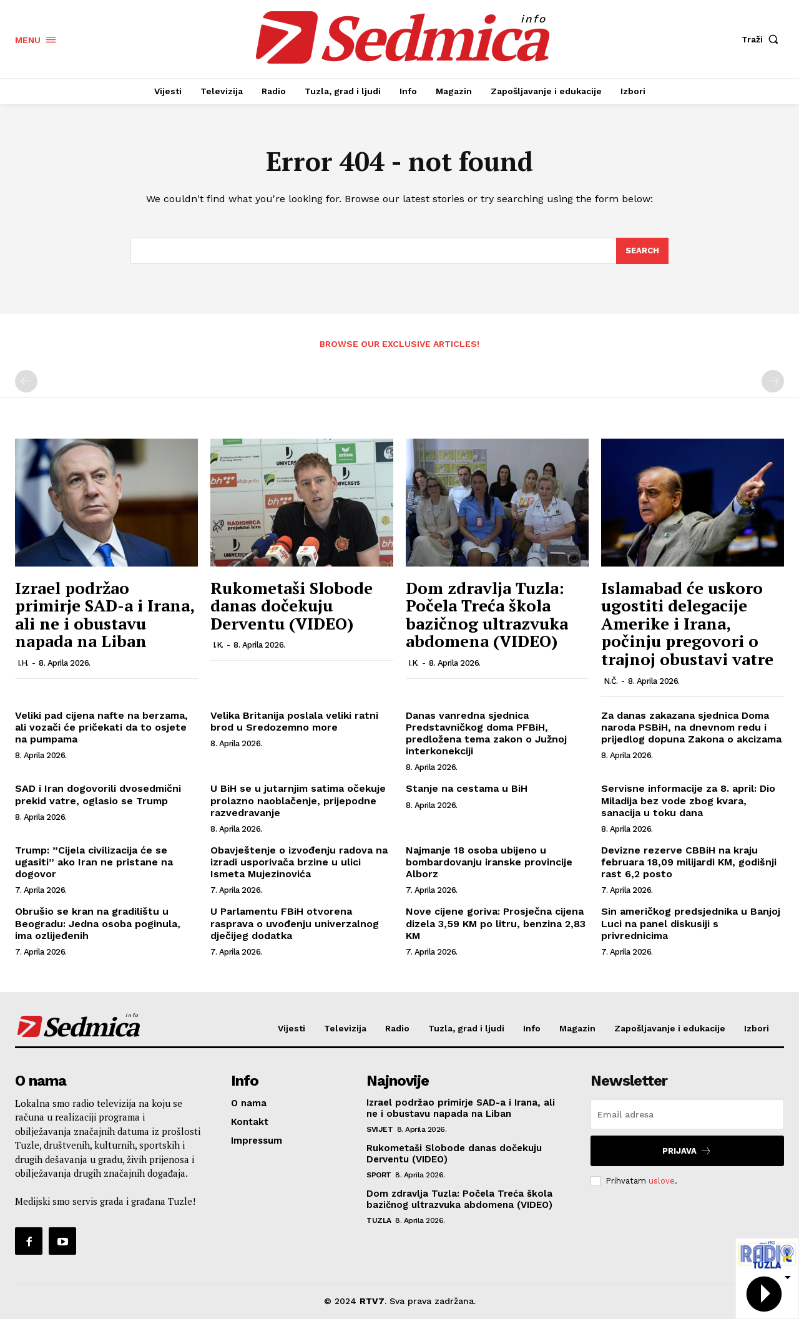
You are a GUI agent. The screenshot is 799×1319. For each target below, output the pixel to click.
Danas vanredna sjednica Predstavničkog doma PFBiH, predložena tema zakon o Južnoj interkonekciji (486, 733)
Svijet (379, 1129)
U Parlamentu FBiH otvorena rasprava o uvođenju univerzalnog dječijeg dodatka (294, 923)
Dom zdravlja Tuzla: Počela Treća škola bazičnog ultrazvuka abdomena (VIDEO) (487, 614)
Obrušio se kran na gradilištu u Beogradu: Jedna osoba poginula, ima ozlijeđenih (97, 923)
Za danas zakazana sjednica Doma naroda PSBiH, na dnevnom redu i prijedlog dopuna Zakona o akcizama (691, 727)
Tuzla (378, 1220)
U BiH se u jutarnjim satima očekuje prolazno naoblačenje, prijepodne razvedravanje (298, 800)
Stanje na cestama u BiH (466, 788)
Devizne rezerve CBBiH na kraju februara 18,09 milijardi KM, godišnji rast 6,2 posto (689, 862)
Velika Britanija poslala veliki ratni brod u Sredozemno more (294, 721)
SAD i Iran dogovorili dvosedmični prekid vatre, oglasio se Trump (98, 794)
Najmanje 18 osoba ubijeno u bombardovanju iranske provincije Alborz (489, 862)
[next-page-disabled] (773, 381)
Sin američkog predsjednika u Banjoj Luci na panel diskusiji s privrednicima (690, 923)
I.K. (218, 645)
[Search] (642, 251)
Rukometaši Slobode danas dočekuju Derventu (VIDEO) (291, 605)
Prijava (687, 1151)
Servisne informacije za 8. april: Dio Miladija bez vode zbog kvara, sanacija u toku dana (688, 800)
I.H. (23, 663)
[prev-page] (26, 381)
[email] (687, 1114)
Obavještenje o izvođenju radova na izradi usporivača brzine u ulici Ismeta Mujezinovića (299, 862)
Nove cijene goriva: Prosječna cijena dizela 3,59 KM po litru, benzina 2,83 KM (496, 923)
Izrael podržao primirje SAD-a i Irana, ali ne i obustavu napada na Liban (104, 614)
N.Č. (611, 681)
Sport (378, 1175)
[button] (763, 39)
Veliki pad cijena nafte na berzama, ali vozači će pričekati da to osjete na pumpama (101, 727)
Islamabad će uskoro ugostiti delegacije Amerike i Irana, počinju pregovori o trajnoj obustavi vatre (687, 623)
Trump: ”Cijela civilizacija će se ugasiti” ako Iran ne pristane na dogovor (94, 862)
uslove (662, 1180)
